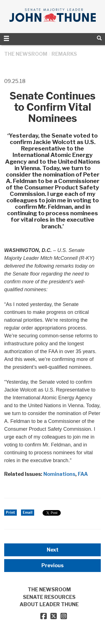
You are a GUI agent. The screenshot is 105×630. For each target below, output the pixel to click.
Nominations (59, 474)
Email (27, 512)
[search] (99, 38)
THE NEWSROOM (25, 54)
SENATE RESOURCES (49, 597)
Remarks (64, 54)
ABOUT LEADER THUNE (49, 604)
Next (53, 550)
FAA (83, 474)
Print (10, 512)
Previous (52, 565)
